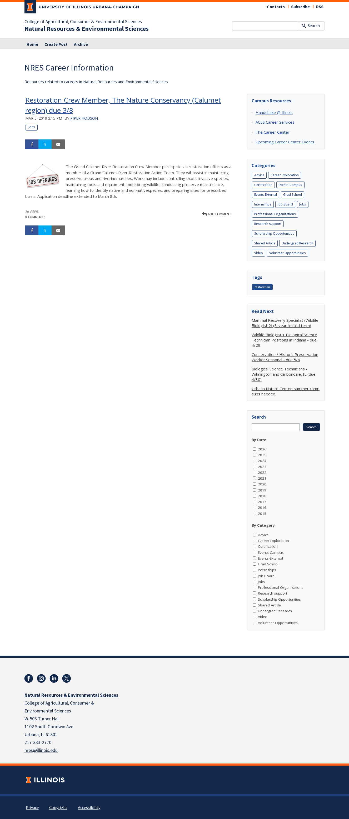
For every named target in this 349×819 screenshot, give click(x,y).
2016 (262, 507)
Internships (262, 204)
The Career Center (273, 132)
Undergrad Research (297, 243)
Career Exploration (285, 175)
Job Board (285, 204)
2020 (262, 484)
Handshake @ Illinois (274, 112)
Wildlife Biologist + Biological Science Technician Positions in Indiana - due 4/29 (284, 340)
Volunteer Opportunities (287, 253)
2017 (262, 501)
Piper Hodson (84, 118)
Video (258, 253)
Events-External (265, 194)
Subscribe (300, 7)
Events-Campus (290, 185)
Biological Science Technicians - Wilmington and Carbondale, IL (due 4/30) (284, 374)
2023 (262, 466)
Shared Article (264, 243)
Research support (267, 224)
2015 (262, 513)
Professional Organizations (275, 214)
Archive (81, 44)
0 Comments (35, 217)
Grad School (292, 194)
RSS (319, 7)
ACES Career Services (275, 122)
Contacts (276, 7)
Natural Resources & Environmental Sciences (86, 29)
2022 (262, 472)
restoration (262, 287)
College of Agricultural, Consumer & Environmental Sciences (83, 22)
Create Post (56, 44)
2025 (262, 455)
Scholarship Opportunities (274, 233)
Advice (259, 175)
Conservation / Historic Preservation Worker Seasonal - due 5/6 (285, 357)
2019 (262, 490)
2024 (262, 460)
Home (32, 44)
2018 (262, 496)
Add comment (216, 214)
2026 (262, 449)
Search (314, 26)
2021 (262, 478)
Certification (263, 185)
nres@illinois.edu (41, 750)
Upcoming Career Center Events (285, 141)
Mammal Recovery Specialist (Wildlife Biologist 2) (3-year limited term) (285, 323)
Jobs (31, 127)
